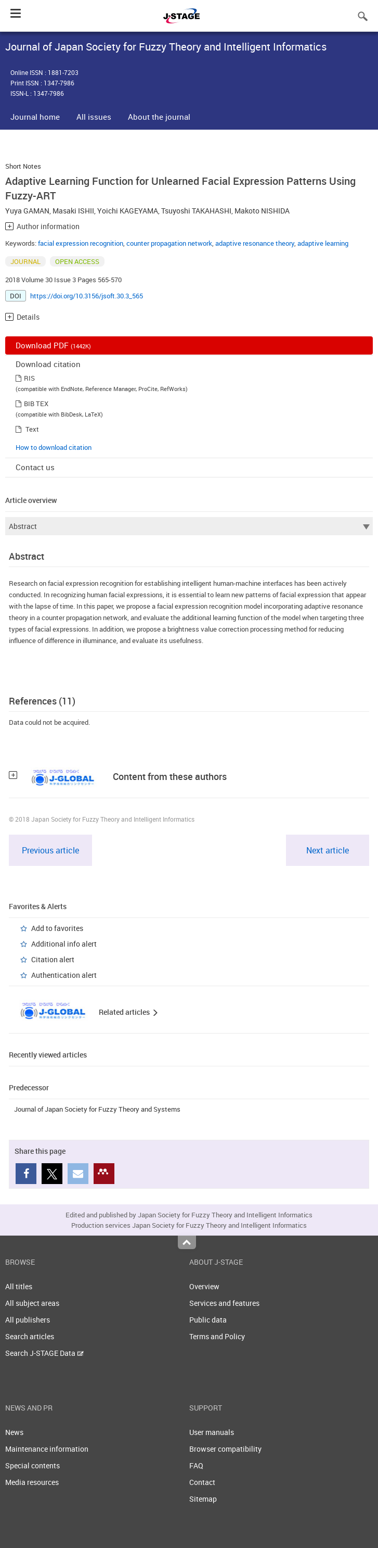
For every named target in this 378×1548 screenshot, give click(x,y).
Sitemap (203, 1499)
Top (187, 1242)
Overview (204, 1286)
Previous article (50, 850)
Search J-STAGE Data (44, 1353)
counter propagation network (169, 243)
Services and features (224, 1303)
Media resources (32, 1482)
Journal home (35, 116)
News (14, 1432)
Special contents (32, 1465)
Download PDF (53, 345)
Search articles (29, 1336)
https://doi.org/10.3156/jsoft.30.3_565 (86, 295)
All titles (18, 1286)
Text (32, 429)
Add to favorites (57, 928)
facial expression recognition (80, 243)
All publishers (27, 1320)
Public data (208, 1320)
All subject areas (32, 1303)
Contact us (35, 467)
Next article (327, 850)
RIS (29, 378)
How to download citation (54, 447)
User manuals (211, 1432)
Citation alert (52, 959)
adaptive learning (322, 243)
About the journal (159, 116)
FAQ (196, 1465)
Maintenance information (46, 1449)
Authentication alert (64, 975)
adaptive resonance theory (254, 243)
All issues (93, 116)
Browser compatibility (225, 1449)
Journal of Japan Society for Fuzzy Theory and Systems (97, 1109)
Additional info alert (64, 944)
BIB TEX (36, 403)
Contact (202, 1482)
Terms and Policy (217, 1336)
